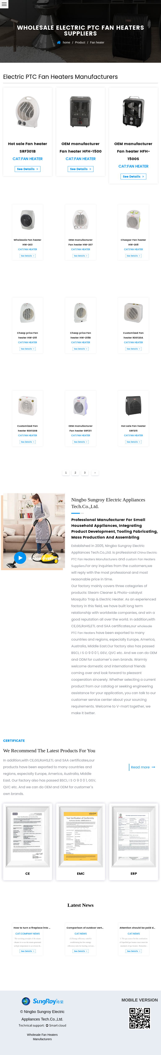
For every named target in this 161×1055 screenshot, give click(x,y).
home (66, 42)
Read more (143, 767)
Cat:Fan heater (27, 152)
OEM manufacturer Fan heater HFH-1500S (133, 147)
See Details (27, 160)
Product (80, 42)
